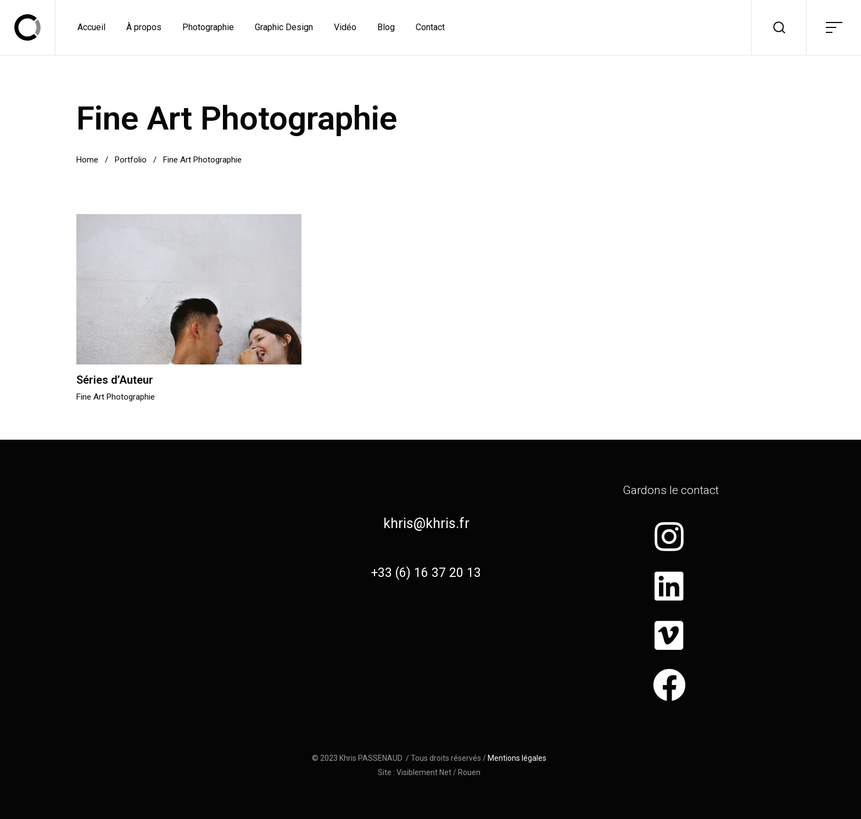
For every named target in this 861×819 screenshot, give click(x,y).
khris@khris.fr (426, 523)
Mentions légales (517, 758)
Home (87, 160)
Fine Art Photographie (115, 397)
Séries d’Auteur (114, 379)
